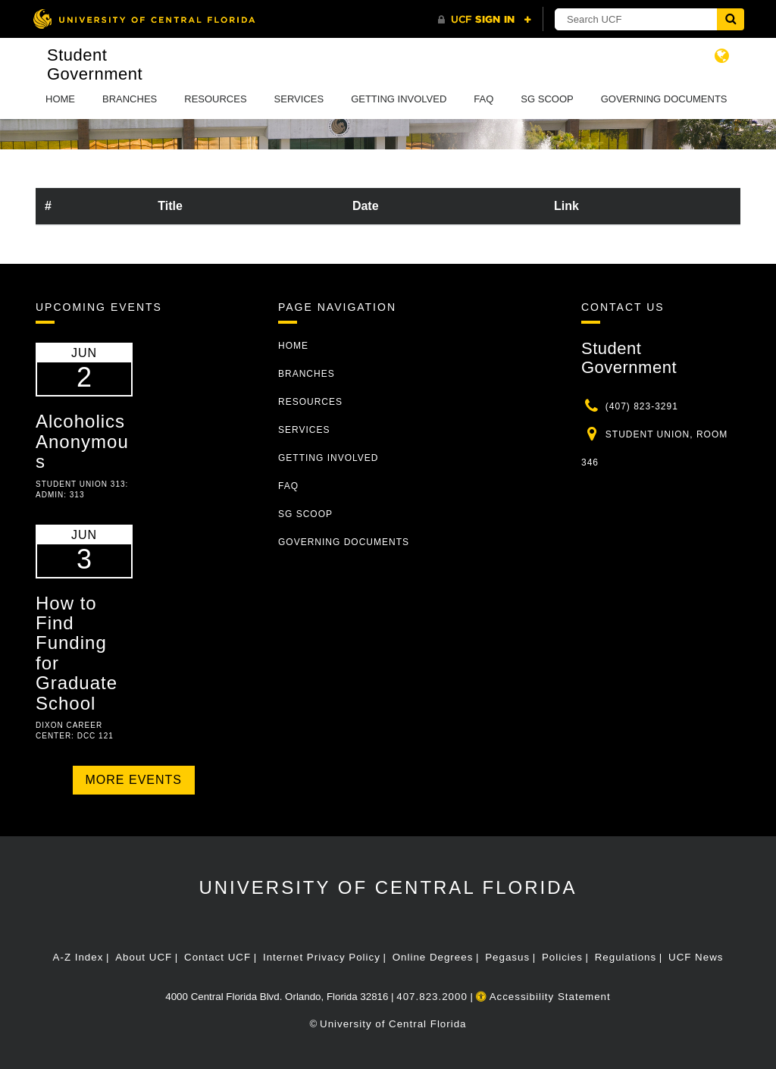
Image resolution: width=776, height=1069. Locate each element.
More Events (134, 779)
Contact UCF (217, 957)
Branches (129, 99)
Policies (562, 957)
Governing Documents (664, 99)
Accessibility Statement (543, 996)
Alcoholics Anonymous (82, 441)
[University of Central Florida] (144, 18)
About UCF (143, 957)
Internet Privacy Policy (321, 957)
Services (299, 99)
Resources (215, 99)
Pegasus (507, 957)
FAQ (483, 99)
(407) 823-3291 (641, 406)
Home (60, 99)
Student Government (94, 64)
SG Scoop (547, 99)
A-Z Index (78, 957)
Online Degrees (433, 957)
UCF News (695, 957)
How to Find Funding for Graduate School (76, 653)
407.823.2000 (432, 996)
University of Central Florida (388, 887)
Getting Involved (398, 99)
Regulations (625, 957)
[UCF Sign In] (484, 20)
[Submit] (730, 19)
